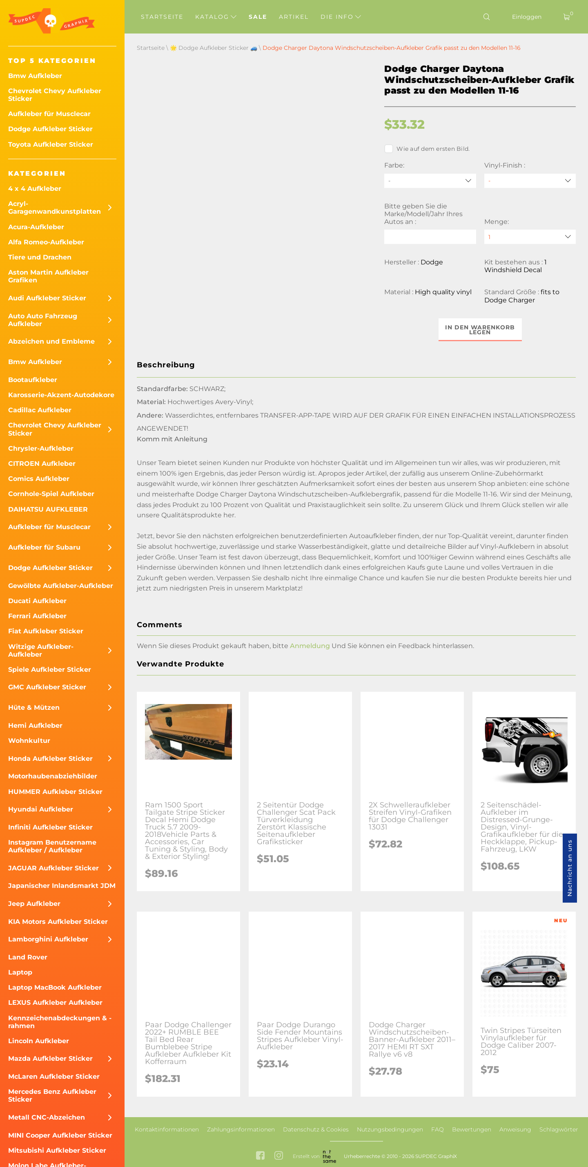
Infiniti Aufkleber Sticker (50, 827)
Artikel (294, 16)
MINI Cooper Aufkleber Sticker (60, 1135)
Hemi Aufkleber (35, 725)
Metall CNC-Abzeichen (46, 1117)
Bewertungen (471, 1129)
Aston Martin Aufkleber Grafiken (48, 276)
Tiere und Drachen (39, 257)
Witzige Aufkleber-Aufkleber (41, 650)
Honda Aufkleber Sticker (50, 758)
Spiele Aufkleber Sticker (49, 669)
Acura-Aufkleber (36, 227)
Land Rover (27, 957)
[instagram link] (278, 1156)
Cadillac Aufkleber (39, 410)
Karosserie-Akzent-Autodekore (61, 395)
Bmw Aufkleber (35, 76)
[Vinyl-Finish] (530, 181)
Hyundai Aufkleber (40, 809)
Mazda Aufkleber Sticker (50, 1058)
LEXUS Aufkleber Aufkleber (55, 1002)
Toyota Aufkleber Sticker (50, 144)
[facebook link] (260, 1156)
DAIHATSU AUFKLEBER (48, 509)
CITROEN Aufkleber (42, 463)
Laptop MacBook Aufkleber (55, 987)
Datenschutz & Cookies (316, 1129)
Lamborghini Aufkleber (48, 939)
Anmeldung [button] (310, 646)
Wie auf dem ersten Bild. (427, 148)
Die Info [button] (341, 16)
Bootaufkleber (32, 380)
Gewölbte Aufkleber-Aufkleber (60, 586)
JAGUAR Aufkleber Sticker (53, 868)
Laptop (20, 972)
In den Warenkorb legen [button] (480, 330)
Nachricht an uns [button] (569, 868)
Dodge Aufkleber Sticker (50, 129)
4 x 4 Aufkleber (34, 188)
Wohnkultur (29, 740)
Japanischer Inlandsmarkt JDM (62, 886)
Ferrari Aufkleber (37, 616)
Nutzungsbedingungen (390, 1129)
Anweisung (515, 1129)
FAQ (437, 1129)
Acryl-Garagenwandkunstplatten (54, 207)
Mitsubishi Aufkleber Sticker (57, 1150)
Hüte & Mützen (34, 707)
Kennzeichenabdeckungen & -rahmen (59, 1022)
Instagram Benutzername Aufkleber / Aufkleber (52, 846)
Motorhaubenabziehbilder (52, 776)
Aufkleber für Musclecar (49, 114)
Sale (258, 16)
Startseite (162, 16)
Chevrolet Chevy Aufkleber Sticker (54, 95)
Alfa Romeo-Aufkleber (46, 242)
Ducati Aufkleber (37, 601)
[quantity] (530, 237)
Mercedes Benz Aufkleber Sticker (52, 1095)
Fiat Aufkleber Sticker (45, 631)
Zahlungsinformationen (241, 1129)
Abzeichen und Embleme (51, 341)
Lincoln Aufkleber (38, 1041)
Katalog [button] (215, 16)
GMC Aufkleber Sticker (47, 687)
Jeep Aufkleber (34, 904)
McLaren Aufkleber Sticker (54, 1076)
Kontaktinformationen (167, 1129)
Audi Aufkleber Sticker (47, 298)
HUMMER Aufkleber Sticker (55, 792)
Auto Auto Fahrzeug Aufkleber (42, 320)
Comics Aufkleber (38, 479)
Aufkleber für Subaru (44, 547)
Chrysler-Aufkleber (41, 448)
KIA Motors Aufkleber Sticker (58, 922)
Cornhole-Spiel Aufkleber (51, 494)
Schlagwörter (558, 1129)
